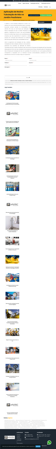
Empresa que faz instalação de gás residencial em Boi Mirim (12, 122)
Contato (46, 6)
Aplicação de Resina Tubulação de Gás (11, 421)
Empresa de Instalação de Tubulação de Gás (12, 424)
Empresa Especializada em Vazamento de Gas (12, 425)
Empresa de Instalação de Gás (23, 423)
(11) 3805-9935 (25, 0)
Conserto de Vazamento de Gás (24, 422)
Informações (20, 443)
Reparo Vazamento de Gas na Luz (12, 340)
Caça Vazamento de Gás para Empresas (35, 421)
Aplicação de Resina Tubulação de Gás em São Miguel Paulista (12, 267)
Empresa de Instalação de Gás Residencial (37, 423)
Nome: (6, 58)
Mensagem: (7, 67)
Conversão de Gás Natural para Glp (37, 422)
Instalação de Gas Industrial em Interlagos (12, 158)
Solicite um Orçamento (34, 15)
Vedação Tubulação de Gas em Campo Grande (12, 377)
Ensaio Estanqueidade (41, 425)
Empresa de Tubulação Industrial (38, 424)
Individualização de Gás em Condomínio (11, 428)
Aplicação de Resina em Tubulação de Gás (23, 420)
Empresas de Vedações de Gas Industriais (29, 425)
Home (19, 3)
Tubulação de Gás (46, 3)
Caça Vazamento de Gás (23, 421)
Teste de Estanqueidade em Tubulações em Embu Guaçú (12, 140)
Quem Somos (26, 3)
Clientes (40, 6)
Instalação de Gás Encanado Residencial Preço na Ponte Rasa (12, 104)
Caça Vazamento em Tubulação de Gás (11, 422)
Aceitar (38, 446)
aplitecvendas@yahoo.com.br (36, 0)
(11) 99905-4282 (29, 436)
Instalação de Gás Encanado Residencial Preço (12, 286)
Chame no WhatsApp (46, 15)
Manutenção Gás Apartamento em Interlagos (12, 213)
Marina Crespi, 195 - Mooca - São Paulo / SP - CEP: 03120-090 (44, 436)
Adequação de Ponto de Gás (9, 420)
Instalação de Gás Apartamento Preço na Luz (12, 359)
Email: (30, 58)
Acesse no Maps (17, 0)
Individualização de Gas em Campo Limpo (12, 195)
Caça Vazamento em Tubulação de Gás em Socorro (12, 249)
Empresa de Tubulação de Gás (26, 424)
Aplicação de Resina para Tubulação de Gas (39, 420)
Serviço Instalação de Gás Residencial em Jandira (12, 413)
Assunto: (31, 62)
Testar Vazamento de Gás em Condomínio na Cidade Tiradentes (12, 395)
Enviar (28, 77)
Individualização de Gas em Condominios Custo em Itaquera (12, 177)
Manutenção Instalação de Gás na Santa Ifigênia (12, 304)
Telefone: (7, 62)
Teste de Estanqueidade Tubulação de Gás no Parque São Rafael (12, 322)
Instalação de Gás (35, 3)
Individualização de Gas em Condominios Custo (28, 428)
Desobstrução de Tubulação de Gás (10, 423)
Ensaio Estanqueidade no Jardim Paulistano (12, 231)
